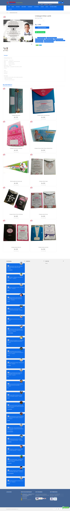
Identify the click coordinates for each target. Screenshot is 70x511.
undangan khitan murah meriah (49, 40)
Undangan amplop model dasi (43, 247)
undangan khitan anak (39, 40)
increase (43, 21)
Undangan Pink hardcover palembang (16, 148)
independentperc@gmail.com (26, 499)
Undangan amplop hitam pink (16, 247)
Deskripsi (6, 55)
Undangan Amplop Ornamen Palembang (16, 214)
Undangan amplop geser (16, 115)
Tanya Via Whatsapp (40, 32)
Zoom (31, 44)
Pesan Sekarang (16, 217)
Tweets (46, 263)
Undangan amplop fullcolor (43, 214)
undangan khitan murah (41, 37)
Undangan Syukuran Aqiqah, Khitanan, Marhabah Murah (43, 148)
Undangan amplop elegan (43, 181)
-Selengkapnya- (14, 278)
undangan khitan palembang (51, 37)
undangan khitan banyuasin (60, 40)
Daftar (42, 4)
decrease (36, 21)
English (50, 4)
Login (39, 4)
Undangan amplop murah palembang (43, 115)
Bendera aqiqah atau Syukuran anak (16, 181)
